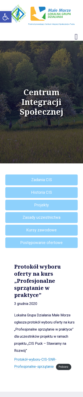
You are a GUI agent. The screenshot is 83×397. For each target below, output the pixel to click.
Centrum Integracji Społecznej (41, 102)
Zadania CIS (41, 179)
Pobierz (63, 366)
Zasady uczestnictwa (41, 217)
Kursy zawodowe (41, 230)
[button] (6, 17)
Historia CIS (41, 192)
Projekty (41, 205)
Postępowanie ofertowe (41, 242)
